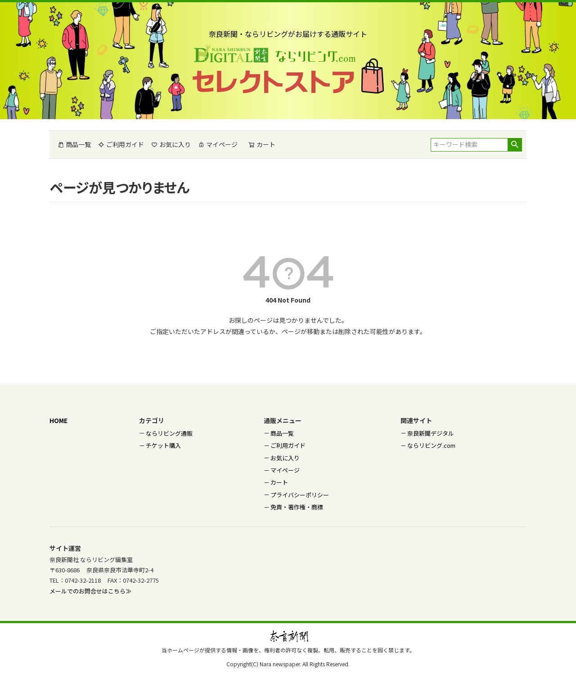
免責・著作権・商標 (296, 507)
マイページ (218, 144)
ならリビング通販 (169, 433)
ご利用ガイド (121, 144)
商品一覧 (74, 144)
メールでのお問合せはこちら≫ (90, 591)
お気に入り (171, 144)
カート (279, 482)
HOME (59, 420)
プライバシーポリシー (299, 495)
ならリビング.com (431, 445)
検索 (515, 144)
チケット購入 (163, 445)
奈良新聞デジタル (430, 433)
